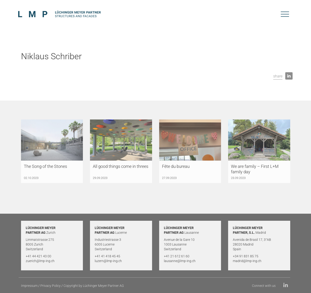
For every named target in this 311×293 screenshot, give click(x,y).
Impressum (29, 286)
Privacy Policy (50, 286)
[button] (278, 76)
